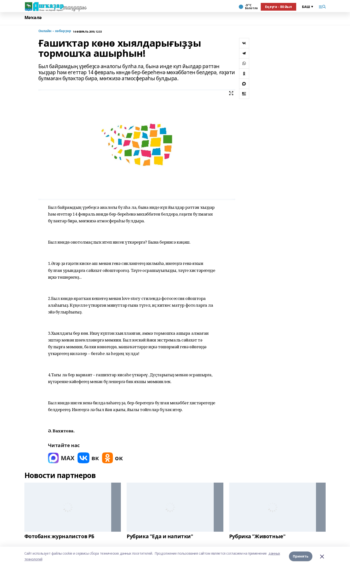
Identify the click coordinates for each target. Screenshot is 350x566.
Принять (301, 556)
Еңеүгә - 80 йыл (278, 6)
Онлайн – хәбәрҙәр (54, 31)
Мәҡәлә (33, 17)
